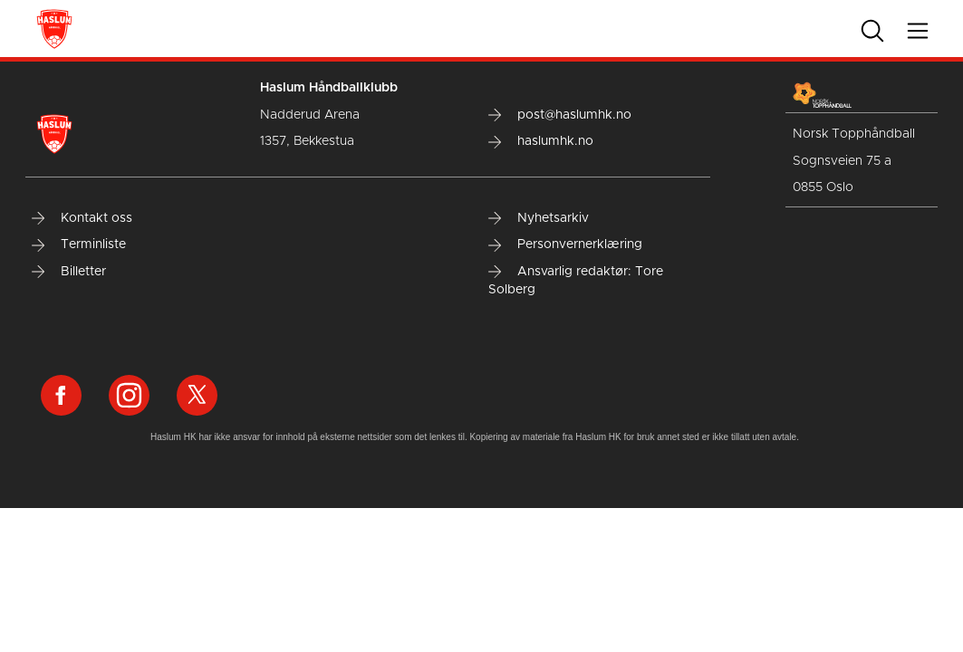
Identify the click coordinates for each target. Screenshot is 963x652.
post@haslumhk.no (559, 115)
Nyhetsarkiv (538, 218)
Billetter (69, 271)
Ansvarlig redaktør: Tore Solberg (575, 280)
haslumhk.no (540, 141)
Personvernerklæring (565, 244)
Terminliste (79, 244)
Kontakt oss (82, 218)
